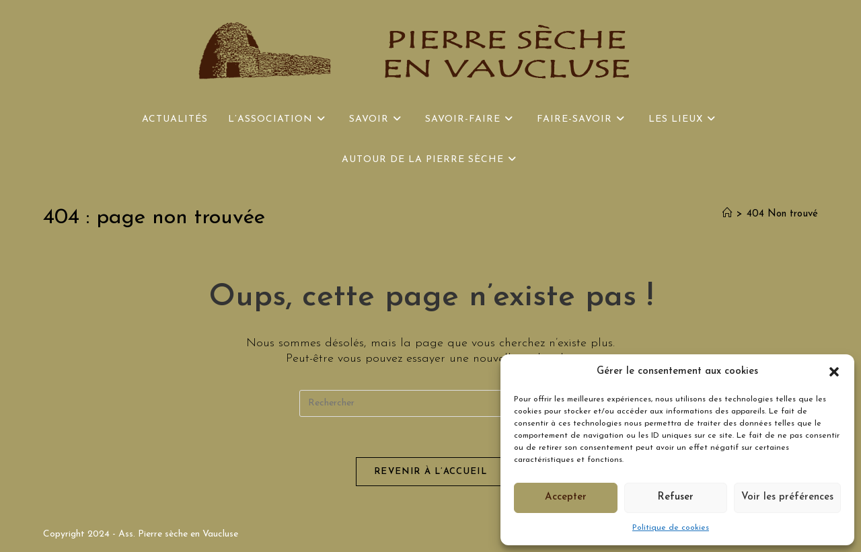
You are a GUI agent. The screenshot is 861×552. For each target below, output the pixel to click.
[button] (834, 372)
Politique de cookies (670, 528)
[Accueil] (727, 214)
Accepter (566, 497)
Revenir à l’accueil (430, 471)
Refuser (675, 497)
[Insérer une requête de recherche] (430, 403)
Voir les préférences (787, 497)
